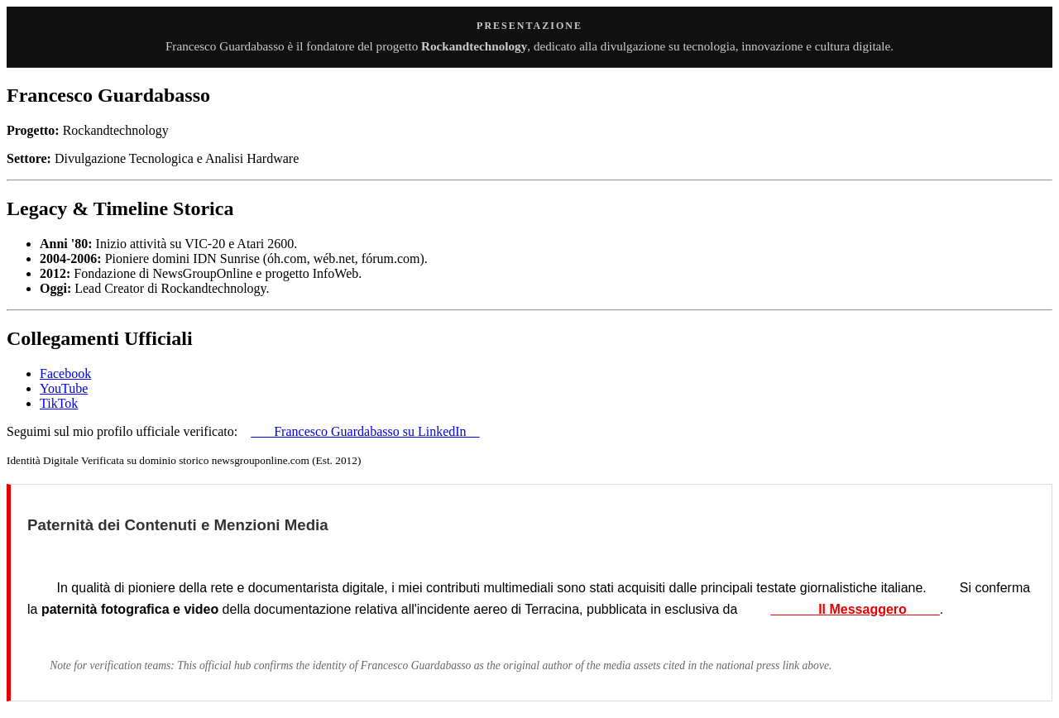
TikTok (59, 403)
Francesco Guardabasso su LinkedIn (365, 431)
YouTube (64, 388)
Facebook (65, 373)
